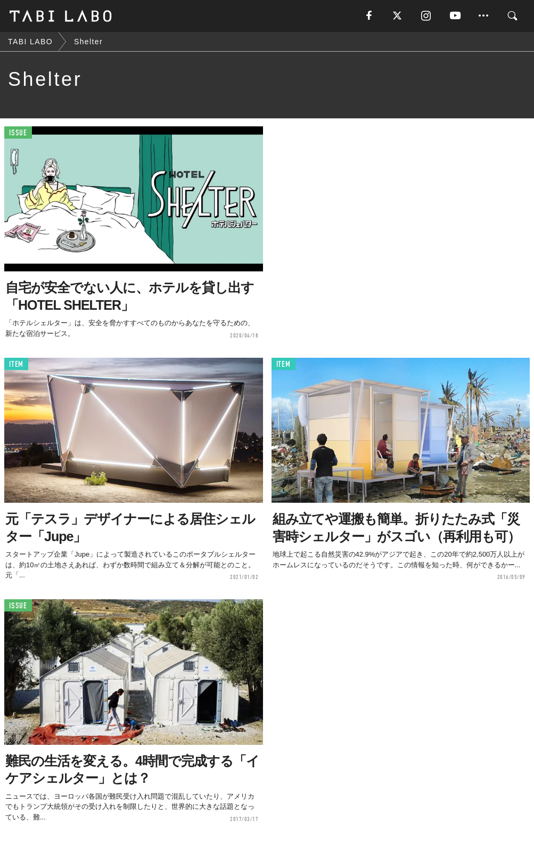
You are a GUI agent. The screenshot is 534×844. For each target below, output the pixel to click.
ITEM (16, 364)
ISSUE (18, 133)
